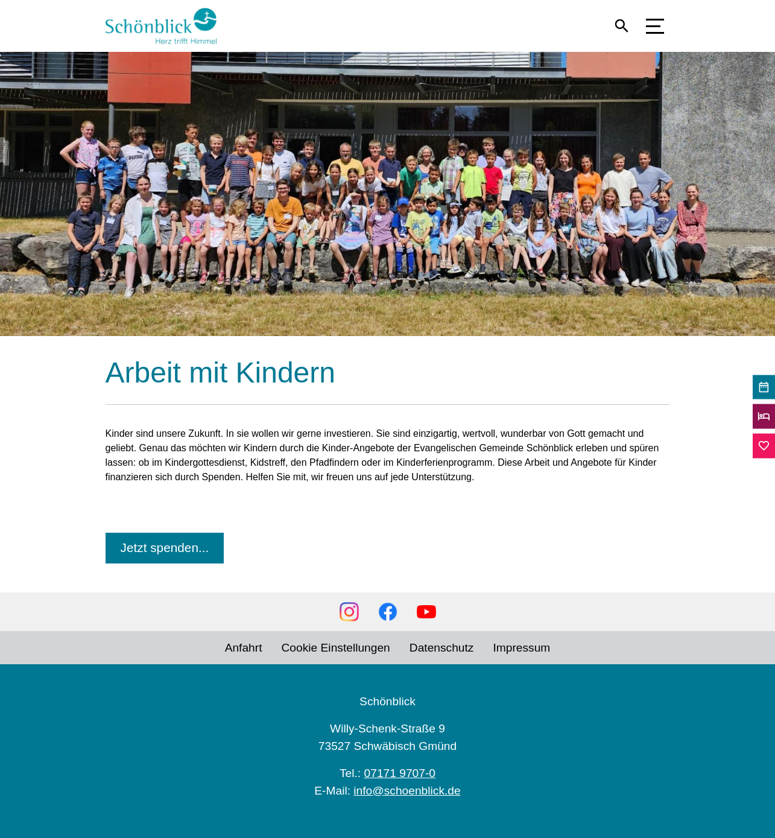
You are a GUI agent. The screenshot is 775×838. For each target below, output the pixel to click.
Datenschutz (442, 647)
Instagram (349, 611)
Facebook (387, 611)
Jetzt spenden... (165, 547)
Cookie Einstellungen (336, 647)
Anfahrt (243, 647)
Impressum (521, 647)
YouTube (426, 611)
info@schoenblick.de (406, 790)
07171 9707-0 (399, 773)
